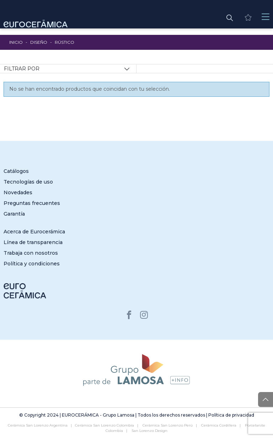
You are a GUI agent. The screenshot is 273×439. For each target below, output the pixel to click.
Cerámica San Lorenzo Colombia (104, 425)
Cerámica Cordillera (218, 425)
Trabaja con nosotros (31, 253)
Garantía (14, 214)
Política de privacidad (231, 415)
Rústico (64, 42)
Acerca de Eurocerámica (34, 231)
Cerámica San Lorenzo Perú (168, 425)
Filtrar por (21, 68)
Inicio (16, 42)
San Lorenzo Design (149, 430)
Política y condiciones (32, 263)
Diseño (38, 42)
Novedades (18, 192)
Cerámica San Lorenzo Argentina (38, 425)
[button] (229, 17)
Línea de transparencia (33, 242)
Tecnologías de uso (28, 182)
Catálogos (16, 171)
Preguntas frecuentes (32, 203)
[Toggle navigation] (265, 17)
